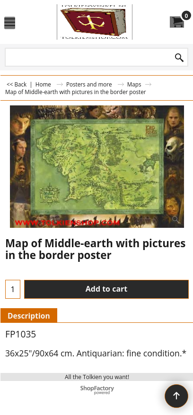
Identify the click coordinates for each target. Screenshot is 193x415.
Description (29, 316)
